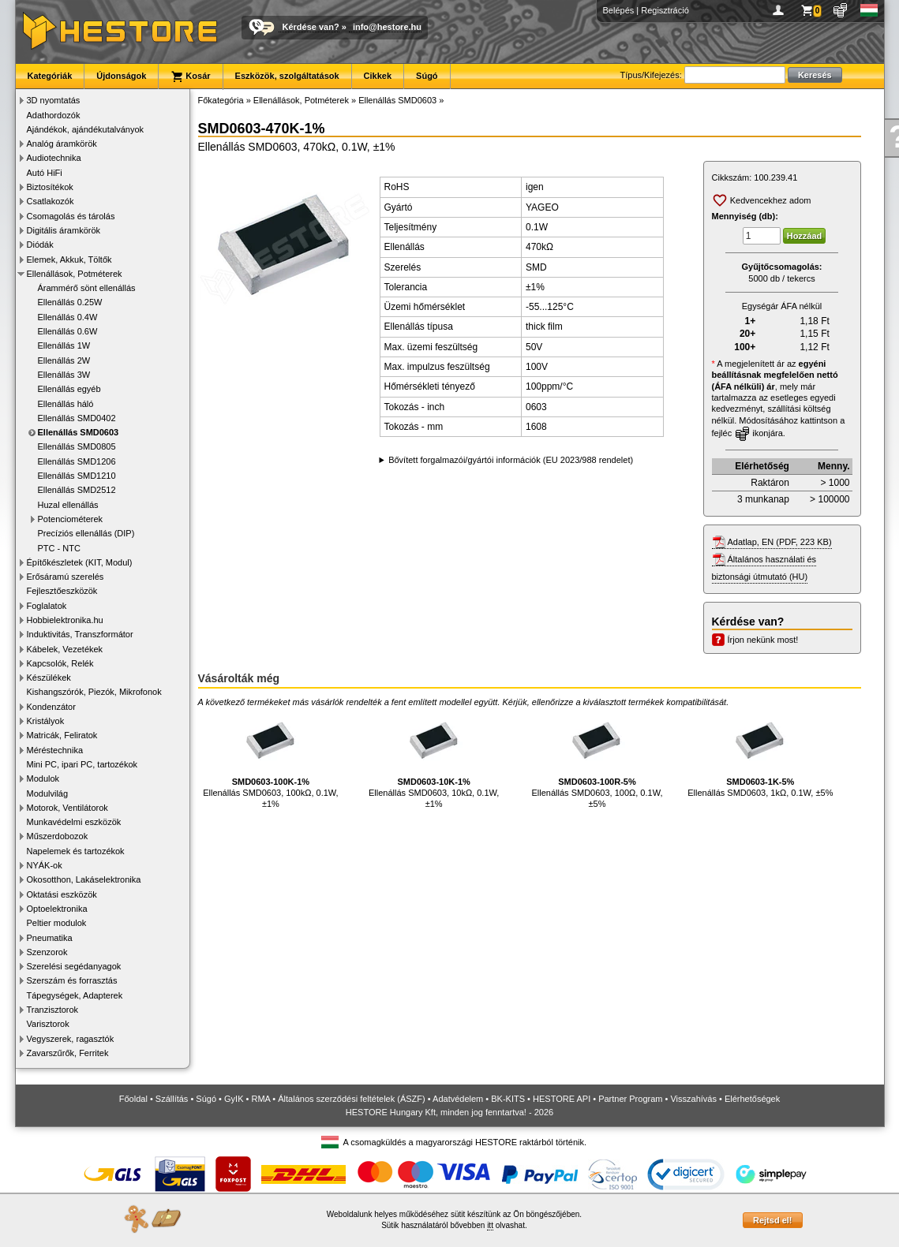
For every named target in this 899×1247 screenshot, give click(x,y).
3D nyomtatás (54, 100)
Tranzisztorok (53, 1009)
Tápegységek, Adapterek (75, 995)
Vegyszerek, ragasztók (70, 1039)
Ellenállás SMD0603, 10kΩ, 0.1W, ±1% (434, 759)
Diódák (40, 244)
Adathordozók (54, 115)
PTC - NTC (59, 548)
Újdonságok (121, 75)
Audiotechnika (54, 157)
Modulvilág (48, 793)
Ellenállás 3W (64, 374)
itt (490, 1225)
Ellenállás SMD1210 (77, 475)
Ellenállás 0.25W (70, 302)
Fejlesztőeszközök (62, 590)
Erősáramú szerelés (65, 576)
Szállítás (172, 1098)
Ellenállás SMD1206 (77, 461)
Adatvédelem (458, 1098)
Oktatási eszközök (62, 894)
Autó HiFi (44, 172)
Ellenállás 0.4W (68, 317)
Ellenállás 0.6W (68, 331)
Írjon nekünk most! (763, 639)
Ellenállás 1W (64, 345)
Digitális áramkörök (64, 230)
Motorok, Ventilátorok (67, 807)
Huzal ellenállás (68, 505)
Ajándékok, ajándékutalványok (85, 129)
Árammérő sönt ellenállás (87, 288)
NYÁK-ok (44, 865)
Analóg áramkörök (62, 143)
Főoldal (133, 1098)
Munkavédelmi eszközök (74, 822)
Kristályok (46, 721)
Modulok (43, 778)
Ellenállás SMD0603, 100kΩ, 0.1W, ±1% (270, 759)
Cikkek (377, 75)
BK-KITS (508, 1098)
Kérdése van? (311, 27)
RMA (260, 1098)
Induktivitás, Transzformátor (80, 634)
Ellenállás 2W (64, 360)
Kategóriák (50, 75)
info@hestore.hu (387, 27)
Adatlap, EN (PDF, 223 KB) (780, 542)
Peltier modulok (57, 923)
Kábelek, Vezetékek (65, 649)
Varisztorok (48, 1024)
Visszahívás (693, 1098)
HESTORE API (561, 1098)
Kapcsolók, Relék (60, 663)
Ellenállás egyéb (69, 389)
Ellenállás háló (66, 404)
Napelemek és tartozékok (76, 851)
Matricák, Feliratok (62, 735)
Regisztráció (665, 10)
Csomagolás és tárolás (71, 216)
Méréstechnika (55, 750)
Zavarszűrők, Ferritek (68, 1053)
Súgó (427, 75)
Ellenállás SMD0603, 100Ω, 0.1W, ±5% (597, 759)
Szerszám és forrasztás (72, 980)
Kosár (190, 76)
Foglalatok (47, 605)
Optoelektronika (57, 908)
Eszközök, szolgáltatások (287, 75)
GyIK (233, 1098)
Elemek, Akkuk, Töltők (69, 259)
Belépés (619, 10)
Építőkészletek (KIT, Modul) (80, 562)
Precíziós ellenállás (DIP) (86, 533)
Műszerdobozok (57, 836)
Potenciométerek (70, 519)
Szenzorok (47, 952)
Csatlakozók (50, 201)
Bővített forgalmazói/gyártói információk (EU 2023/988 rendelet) (510, 460)
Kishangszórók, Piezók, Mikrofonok (94, 691)
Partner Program (630, 1098)
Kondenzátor (51, 706)
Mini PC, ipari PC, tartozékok (82, 764)
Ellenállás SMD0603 (78, 432)
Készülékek (49, 677)
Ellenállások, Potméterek (74, 273)
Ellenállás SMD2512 (77, 490)
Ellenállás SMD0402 (77, 418)
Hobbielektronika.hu (65, 620)
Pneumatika (50, 938)
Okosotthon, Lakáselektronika (84, 879)
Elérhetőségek (752, 1098)
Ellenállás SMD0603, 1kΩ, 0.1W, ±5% (760, 753)
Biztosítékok (50, 187)
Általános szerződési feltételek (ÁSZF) (351, 1098)
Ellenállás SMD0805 (77, 446)
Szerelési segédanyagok (74, 966)
